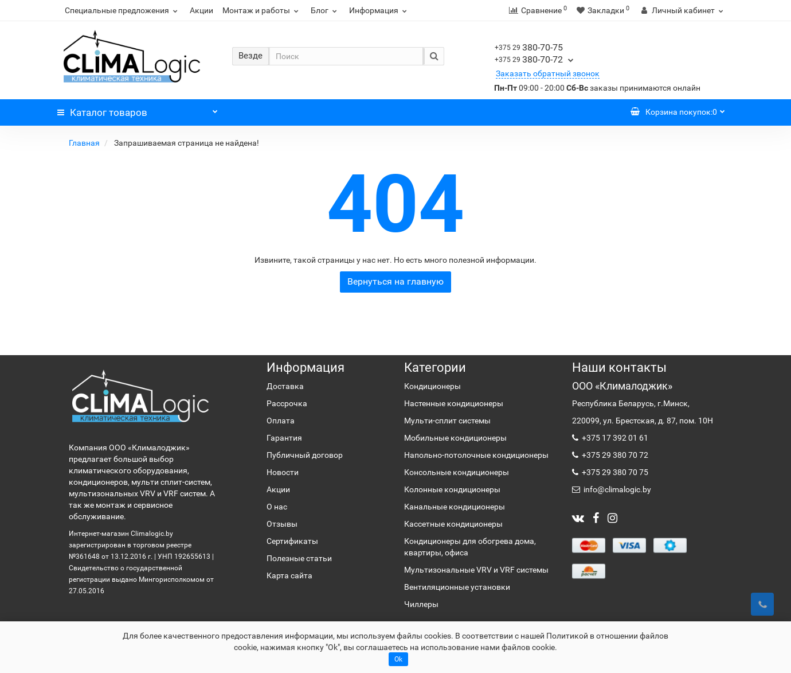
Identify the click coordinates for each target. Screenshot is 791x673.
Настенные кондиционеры (453, 403)
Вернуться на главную (395, 281)
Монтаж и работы (261, 10)
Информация (379, 10)
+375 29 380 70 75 (614, 472)
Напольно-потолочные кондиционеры (476, 455)
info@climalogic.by (616, 489)
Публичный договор (305, 455)
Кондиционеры (432, 386)
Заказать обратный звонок (548, 73)
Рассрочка (287, 403)
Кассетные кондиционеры (453, 523)
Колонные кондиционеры (452, 489)
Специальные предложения (123, 10)
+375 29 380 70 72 (614, 455)
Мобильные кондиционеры (455, 437)
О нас (277, 506)
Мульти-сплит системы (447, 420)
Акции (201, 10)
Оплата (281, 420)
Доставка (285, 386)
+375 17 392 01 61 (614, 437)
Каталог (137, 109)
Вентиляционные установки (457, 587)
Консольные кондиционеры (456, 472)
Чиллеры (421, 604)
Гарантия (284, 437)
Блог (325, 10)
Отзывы (282, 523)
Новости (283, 472)
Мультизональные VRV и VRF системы (476, 569)
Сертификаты (292, 541)
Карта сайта (289, 575)
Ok (398, 659)
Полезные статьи (299, 558)
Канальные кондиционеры (454, 506)
